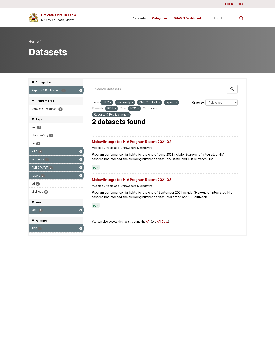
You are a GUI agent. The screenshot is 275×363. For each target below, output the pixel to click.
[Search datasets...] (228, 18)
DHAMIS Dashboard (187, 18)
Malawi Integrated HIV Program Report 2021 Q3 (131, 180)
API (148, 221)
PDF (96, 168)
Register (241, 3)
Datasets (139, 18)
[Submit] (242, 18)
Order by (198, 102)
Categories (160, 18)
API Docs (162, 221)
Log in (229, 3)
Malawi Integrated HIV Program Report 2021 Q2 (131, 142)
